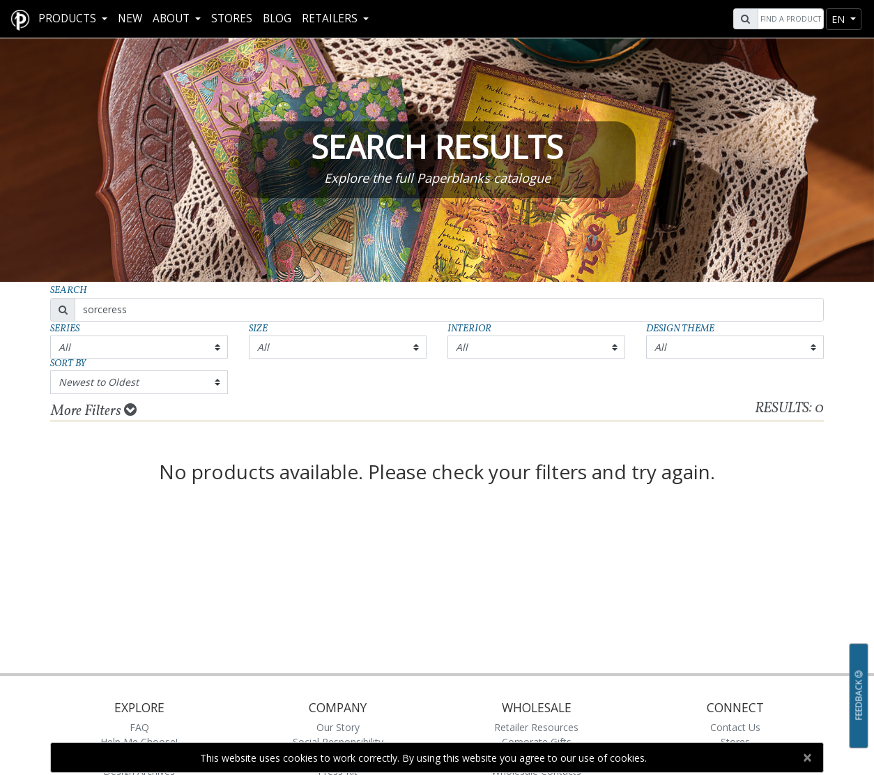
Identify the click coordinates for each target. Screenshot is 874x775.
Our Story (338, 727)
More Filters (94, 411)
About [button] (172, 18)
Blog (277, 18)
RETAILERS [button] (331, 18)
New (130, 18)
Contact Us (735, 727)
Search (68, 290)
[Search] (789, 18)
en (839, 19)
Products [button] (68, 18)
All (64, 347)
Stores (231, 18)
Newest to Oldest (99, 382)
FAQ (139, 727)
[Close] (806, 757)
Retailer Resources (536, 727)
